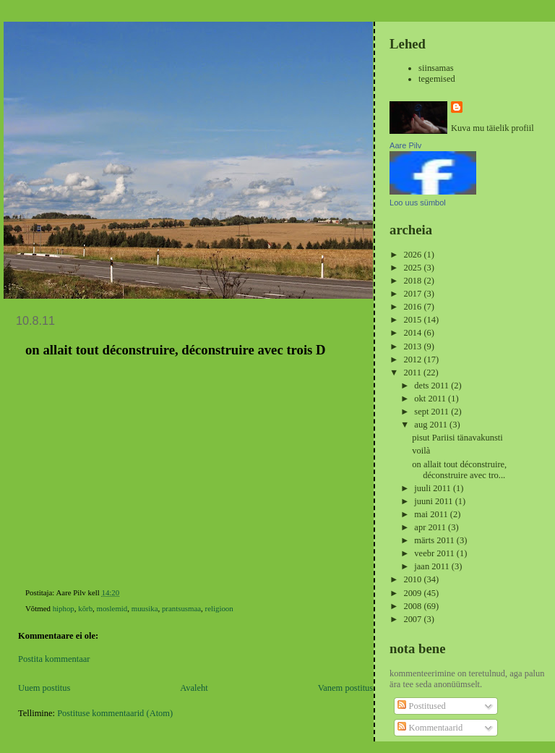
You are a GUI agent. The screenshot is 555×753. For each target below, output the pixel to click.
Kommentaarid (429, 728)
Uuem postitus (44, 688)
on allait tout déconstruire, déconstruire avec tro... (459, 469)
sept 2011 (432, 412)
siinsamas (436, 68)
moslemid (112, 608)
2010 (413, 579)
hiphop (63, 608)
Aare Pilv (405, 145)
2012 (413, 359)
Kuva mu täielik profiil (492, 128)
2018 (413, 281)
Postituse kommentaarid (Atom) (115, 713)
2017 (413, 294)
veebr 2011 (435, 553)
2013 (413, 346)
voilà (421, 451)
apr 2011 (431, 527)
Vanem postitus (346, 688)
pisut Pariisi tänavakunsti (457, 438)
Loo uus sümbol (418, 202)
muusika (145, 608)
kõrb (85, 608)
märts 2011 (435, 540)
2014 (413, 333)
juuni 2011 (434, 501)
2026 (413, 255)
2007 (413, 619)
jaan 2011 (432, 566)
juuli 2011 (433, 488)
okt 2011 (431, 398)
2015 (413, 320)
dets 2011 (432, 385)
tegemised (436, 79)
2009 (413, 593)
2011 (413, 372)
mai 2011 (431, 514)
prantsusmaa (181, 608)
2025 (413, 268)
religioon (219, 608)
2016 (413, 307)
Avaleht (194, 688)
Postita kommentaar (54, 659)
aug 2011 (431, 425)
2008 (413, 606)
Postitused (421, 706)
